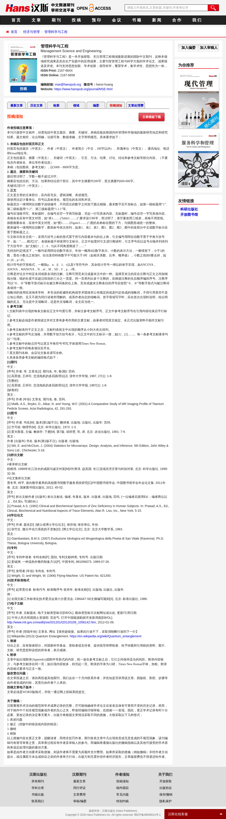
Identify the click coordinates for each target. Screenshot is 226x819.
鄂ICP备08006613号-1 (147, 814)
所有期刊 (38, 781)
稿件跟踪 (122, 788)
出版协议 (165, 788)
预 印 (96, 20)
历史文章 (36, 105)
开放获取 (165, 781)
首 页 (16, 20)
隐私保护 (165, 801)
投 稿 (76, 20)
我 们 (196, 20)
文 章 (36, 20)
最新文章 (16, 105)
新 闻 (156, 20)
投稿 (23, 89)
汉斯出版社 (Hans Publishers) (119, 810)
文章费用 (79, 794)
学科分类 (38, 788)
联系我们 (38, 801)
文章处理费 (135, 105)
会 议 (116, 20)
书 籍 (136, 20)
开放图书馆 (189, 214)
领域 (76, 105)
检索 (56, 105)
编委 (96, 105)
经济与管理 (31, 32)
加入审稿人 (209, 48)
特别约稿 (122, 801)
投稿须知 (116, 105)
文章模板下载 (151, 117)
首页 (14, 32)
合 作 (176, 20)
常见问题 (122, 794)
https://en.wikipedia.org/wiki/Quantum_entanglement (105, 636)
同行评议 (79, 788)
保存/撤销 (166, 794)
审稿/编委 (80, 801)
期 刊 (56, 20)
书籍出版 (38, 794)
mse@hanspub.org (68, 84)
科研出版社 (189, 209)
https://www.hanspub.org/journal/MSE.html (83, 89)
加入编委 (188, 48)
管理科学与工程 (56, 32)
